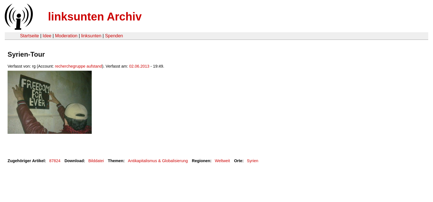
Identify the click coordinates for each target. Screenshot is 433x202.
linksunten (91, 35)
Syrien (252, 161)
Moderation (66, 35)
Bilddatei (96, 161)
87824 (55, 161)
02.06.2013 (139, 66)
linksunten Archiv (95, 16)
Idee (47, 35)
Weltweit (222, 161)
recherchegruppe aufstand (78, 66)
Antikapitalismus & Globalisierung (158, 161)
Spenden (114, 35)
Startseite (29, 35)
